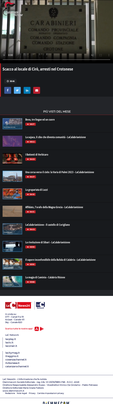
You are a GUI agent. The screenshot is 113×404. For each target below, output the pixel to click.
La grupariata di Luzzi (36, 190)
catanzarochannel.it (17, 366)
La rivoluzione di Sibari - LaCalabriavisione (47, 242)
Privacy (32, 393)
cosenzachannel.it (16, 359)
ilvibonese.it (12, 363)
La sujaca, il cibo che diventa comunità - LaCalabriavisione (55, 137)
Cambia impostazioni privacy (50, 393)
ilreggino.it (11, 356)
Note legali (22, 393)
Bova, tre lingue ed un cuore (40, 119)
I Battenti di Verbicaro (36, 154)
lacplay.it (10, 339)
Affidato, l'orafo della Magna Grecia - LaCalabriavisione (54, 207)
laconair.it (11, 345)
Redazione (10, 393)
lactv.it (9, 342)
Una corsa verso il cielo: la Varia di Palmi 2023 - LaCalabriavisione (59, 172)
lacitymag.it (12, 352)
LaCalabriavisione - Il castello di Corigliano (47, 225)
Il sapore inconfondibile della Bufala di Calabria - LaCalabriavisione (60, 260)
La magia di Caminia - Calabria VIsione (45, 277)
